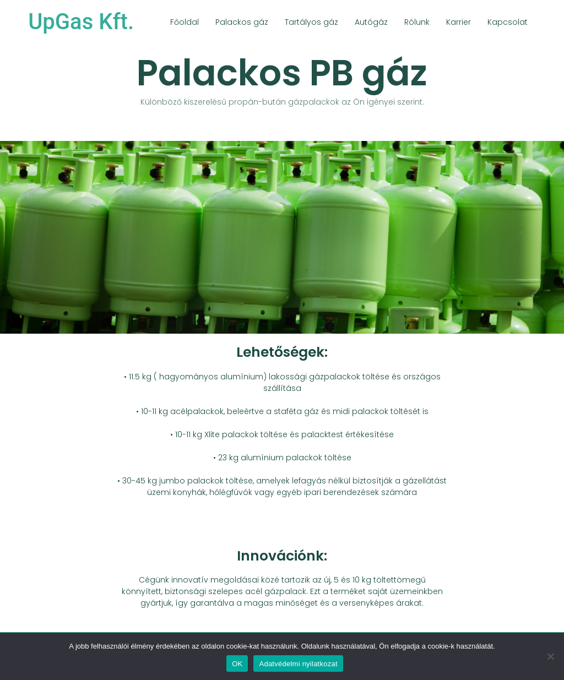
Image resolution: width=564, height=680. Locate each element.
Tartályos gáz (311, 22)
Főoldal (184, 22)
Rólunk (417, 22)
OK (237, 664)
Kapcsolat (507, 22)
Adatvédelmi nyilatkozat (298, 664)
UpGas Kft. (81, 22)
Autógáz (371, 22)
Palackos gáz (241, 22)
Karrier (458, 22)
